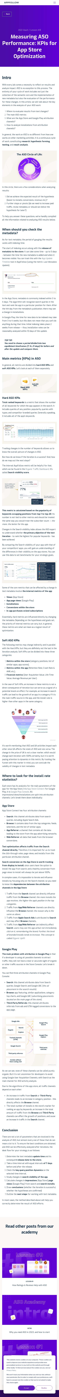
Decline (44, 1388)
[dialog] (29, 1374)
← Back (7, 14)
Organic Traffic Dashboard (37, 469)
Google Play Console (20, 792)
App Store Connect (35, 789)
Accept (26, 1388)
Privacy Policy (11, 1370)
